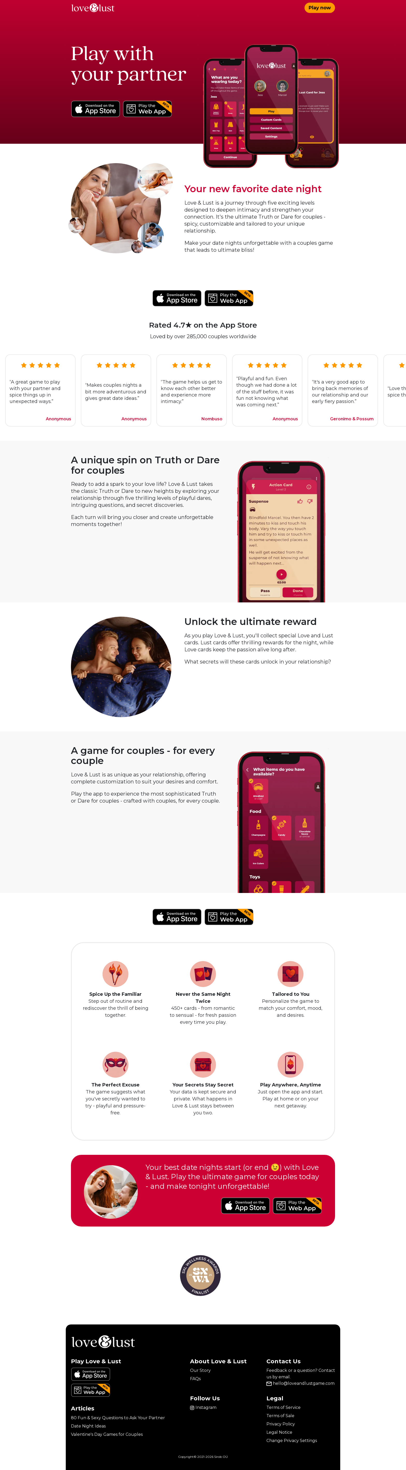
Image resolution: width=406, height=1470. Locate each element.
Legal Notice (279, 1432)
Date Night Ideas (88, 1426)
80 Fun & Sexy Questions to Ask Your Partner (118, 1417)
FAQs (195, 1378)
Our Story (200, 1370)
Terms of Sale (280, 1415)
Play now (320, 8)
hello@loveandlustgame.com (300, 1383)
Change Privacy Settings (291, 1440)
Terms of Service (283, 1407)
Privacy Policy (280, 1424)
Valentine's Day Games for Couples (107, 1434)
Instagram (203, 1407)
